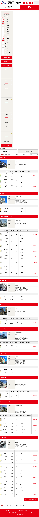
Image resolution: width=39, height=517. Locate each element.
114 (21, 154)
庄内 (6, 27)
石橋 (6, 38)
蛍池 (6, 36)
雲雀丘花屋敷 (7, 46)
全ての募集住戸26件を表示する (31, 499)
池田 (6, 40)
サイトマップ (29, 512)
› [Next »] (24, 154)
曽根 (6, 31)
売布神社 (7, 52)
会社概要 (7, 510)
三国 (6, 25)
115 (23, 154)
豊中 (6, 35)
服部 (6, 29)
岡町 (6, 33)
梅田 (6, 19)
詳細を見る (35, 175)
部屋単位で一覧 (28, 151)
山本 (6, 48)
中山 (6, 50)
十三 (6, 23)
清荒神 (6, 54)
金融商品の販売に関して (13, 512)
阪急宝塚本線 (7, 17)
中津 (6, 21)
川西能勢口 (7, 43)
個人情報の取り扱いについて (24, 510)
